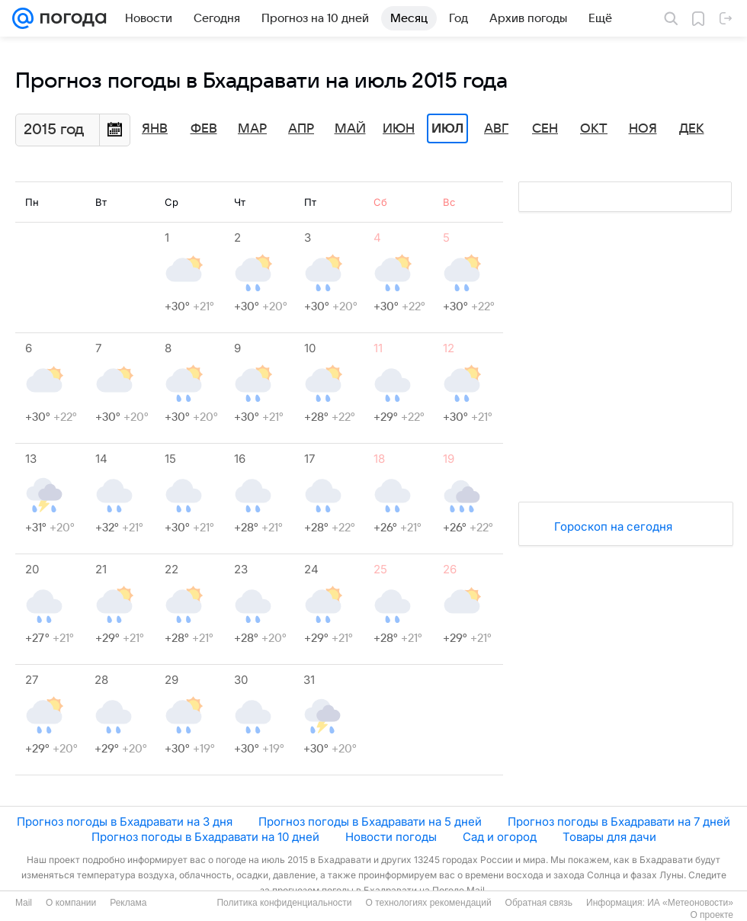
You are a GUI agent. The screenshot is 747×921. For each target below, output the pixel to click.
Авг (496, 129)
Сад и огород (500, 837)
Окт (594, 129)
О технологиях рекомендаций (428, 902)
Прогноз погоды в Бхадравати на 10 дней (205, 837)
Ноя (643, 129)
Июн (399, 129)
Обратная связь (538, 902)
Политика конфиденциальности (283, 902)
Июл (447, 129)
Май (350, 129)
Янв (155, 129)
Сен (545, 129)
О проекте (711, 915)
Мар (252, 129)
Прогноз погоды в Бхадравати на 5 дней (370, 821)
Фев (204, 129)
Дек (691, 129)
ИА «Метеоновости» (690, 902)
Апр (301, 129)
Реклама (128, 902)
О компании (71, 902)
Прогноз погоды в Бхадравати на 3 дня (124, 821)
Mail (23, 902)
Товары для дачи (609, 837)
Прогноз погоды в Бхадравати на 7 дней (619, 821)
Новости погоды (391, 837)
